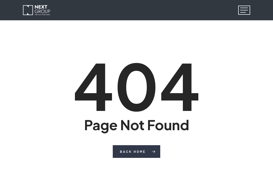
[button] (244, 10)
